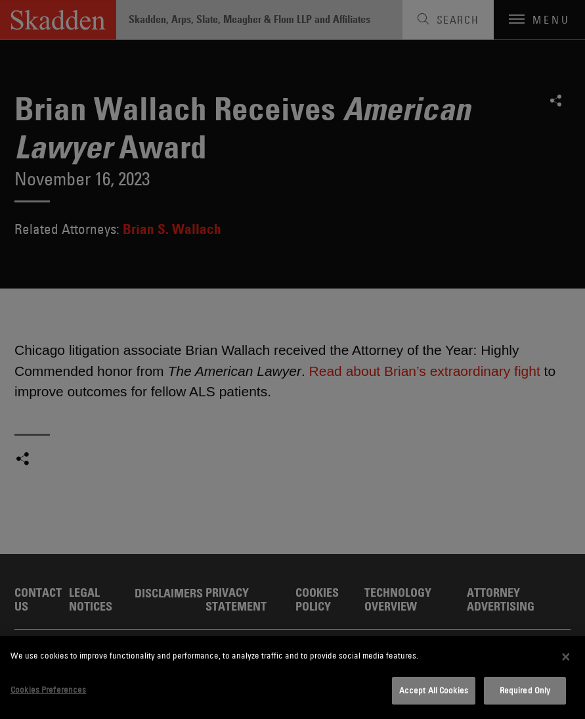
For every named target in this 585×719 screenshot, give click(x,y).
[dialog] (292, 677)
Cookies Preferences (48, 689)
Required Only (525, 690)
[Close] (566, 656)
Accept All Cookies (433, 690)
